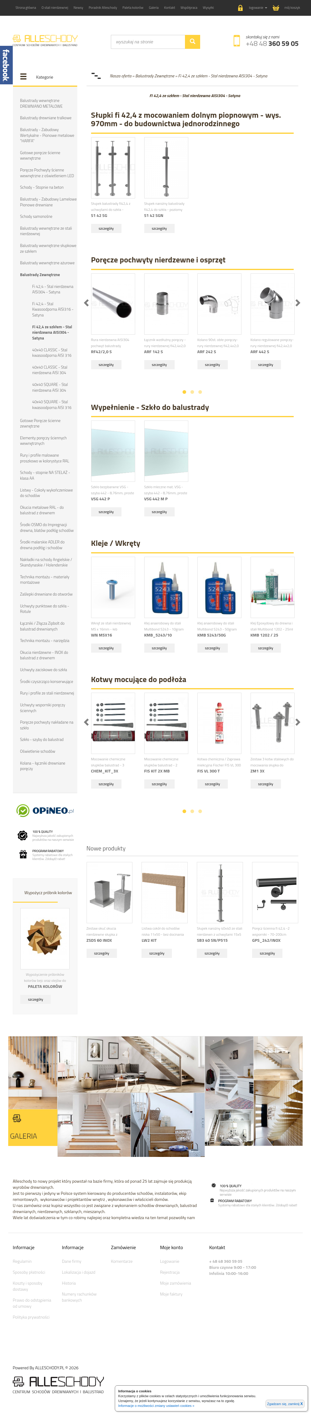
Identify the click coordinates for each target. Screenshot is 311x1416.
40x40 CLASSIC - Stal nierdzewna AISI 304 (49, 369)
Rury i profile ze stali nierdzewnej (47, 692)
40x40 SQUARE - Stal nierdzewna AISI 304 (50, 387)
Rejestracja (170, 1270)
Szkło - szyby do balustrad (41, 738)
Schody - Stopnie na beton (41, 187)
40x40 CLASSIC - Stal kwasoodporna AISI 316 (51, 352)
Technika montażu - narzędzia (44, 639)
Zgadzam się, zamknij (285, 1404)
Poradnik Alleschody (103, 7)
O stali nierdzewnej (55, 7)
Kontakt (169, 7)
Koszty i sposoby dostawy (27, 1284)
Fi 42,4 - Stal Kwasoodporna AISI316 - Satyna (52, 308)
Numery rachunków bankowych (79, 1295)
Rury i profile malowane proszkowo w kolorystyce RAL (44, 457)
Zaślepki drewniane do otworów (46, 593)
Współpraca (189, 7)
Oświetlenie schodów (37, 750)
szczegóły (35, 998)
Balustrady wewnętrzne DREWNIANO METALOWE (41, 103)
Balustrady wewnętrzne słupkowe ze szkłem (48, 248)
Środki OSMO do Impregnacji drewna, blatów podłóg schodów (46, 526)
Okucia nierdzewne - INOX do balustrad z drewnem (44, 654)
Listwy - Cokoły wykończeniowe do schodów (46, 492)
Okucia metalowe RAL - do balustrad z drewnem (41, 509)
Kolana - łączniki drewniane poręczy (42, 764)
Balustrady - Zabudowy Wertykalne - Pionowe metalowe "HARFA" (47, 135)
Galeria (154, 7)
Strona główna (25, 7)
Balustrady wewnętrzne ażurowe (47, 262)
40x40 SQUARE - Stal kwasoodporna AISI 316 (51, 404)
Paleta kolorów (132, 7)
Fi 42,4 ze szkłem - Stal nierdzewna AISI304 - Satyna (52, 331)
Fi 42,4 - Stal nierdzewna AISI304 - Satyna (52, 289)
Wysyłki (208, 7)
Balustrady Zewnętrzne (40, 274)
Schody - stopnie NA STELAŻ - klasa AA (45, 475)
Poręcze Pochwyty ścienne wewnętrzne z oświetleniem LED (47, 173)
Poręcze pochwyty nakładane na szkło (46, 724)
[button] (252, 8)
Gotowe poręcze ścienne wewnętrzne (40, 155)
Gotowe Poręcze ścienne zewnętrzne (40, 422)
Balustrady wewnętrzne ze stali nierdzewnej (46, 231)
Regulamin (22, 1259)
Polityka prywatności (31, 1315)
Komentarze (121, 1259)
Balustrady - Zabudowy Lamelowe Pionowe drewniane (48, 202)
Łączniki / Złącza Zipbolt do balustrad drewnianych (42, 625)
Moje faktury (171, 1292)
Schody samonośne (36, 216)
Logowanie (169, 1259)
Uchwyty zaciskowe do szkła (43, 668)
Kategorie (44, 77)
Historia (69, 1281)
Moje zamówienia (175, 1281)
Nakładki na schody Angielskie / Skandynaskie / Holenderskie (46, 561)
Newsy (78, 7)
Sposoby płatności (29, 1270)
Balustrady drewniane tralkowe (45, 118)
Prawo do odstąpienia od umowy (32, 1301)
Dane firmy (71, 1259)
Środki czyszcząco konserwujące (46, 680)
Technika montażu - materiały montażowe (44, 578)
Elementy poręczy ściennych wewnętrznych (43, 440)
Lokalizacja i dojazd (78, 1270)
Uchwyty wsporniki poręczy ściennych (42, 706)
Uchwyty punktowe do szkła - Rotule (44, 607)
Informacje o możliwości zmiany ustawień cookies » (156, 1406)
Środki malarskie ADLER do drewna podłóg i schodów (42, 544)
